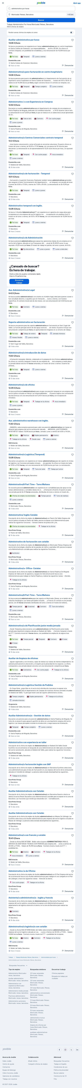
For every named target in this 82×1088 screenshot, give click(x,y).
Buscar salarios (59, 1073)
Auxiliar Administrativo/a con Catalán (26, 793)
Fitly (55, 1079)
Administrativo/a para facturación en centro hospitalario (35, 72)
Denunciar (67, 65)
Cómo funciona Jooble (10, 1073)
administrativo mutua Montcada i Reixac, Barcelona (37, 1022)
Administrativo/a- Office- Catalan (25, 570)
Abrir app (77, 3)
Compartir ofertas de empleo (38, 1064)
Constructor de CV (60, 1076)
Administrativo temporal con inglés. (25, 206)
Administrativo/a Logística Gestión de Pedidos (31, 687)
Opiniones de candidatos (11, 1076)
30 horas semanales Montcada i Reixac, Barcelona (37, 985)
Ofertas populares (58, 975)
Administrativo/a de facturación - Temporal (29, 173)
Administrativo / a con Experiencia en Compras (31, 102)
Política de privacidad (61, 1070)
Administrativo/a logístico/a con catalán (28, 929)
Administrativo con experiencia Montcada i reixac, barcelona (16, 988)
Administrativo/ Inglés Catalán (23, 517)
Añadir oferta (32, 1061)
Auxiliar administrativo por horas (24, 40)
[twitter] (71, 1050)
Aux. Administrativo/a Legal (22, 292)
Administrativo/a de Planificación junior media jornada (34, 628)
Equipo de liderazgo (9, 1070)
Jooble (15, 1084)
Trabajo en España (60, 1064)
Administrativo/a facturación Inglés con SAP (30, 766)
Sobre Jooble (7, 1061)
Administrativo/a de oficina (22, 387)
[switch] (71, 32)
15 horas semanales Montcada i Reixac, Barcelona (37, 1015)
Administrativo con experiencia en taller (27, 744)
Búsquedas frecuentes (18, 968)
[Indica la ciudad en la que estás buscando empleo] (41, 14)
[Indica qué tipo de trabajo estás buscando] (41, 8)
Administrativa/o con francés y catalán (27, 837)
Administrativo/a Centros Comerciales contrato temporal (36, 138)
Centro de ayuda (8, 1064)
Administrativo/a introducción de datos (27, 355)
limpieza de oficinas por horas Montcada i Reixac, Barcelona (39, 1029)
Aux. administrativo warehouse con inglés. (28, 423)
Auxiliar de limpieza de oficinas (23, 660)
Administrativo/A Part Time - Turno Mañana (29, 486)
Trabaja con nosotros (10, 1079)
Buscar (41, 20)
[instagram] (65, 1050)
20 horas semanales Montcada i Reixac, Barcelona (37, 978)
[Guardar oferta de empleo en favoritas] (72, 40)
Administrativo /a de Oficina (22, 873)
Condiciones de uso (60, 1067)
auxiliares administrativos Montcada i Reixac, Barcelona (38, 1036)
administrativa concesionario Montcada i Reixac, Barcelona (40, 997)
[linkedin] (77, 1050)
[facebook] (59, 1050)
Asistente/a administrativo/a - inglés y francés (31, 900)
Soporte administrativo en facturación (27, 324)
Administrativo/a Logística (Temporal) (27, 456)
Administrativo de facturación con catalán (29, 544)
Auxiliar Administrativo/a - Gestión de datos (29, 718)
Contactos (6, 1067)
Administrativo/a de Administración (26, 238)
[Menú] (3, 3)
